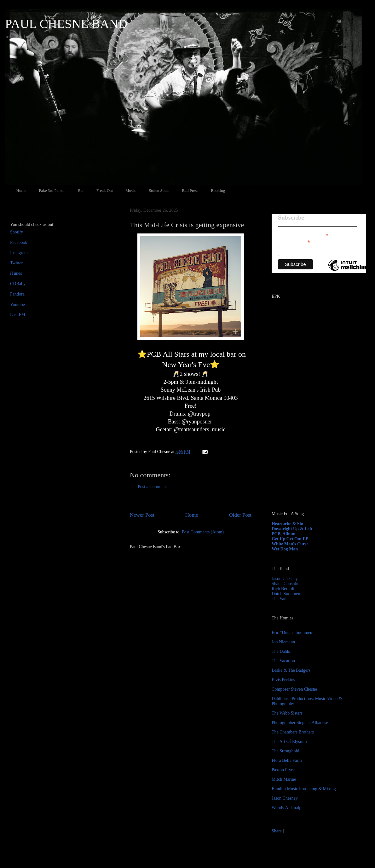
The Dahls (281, 651)
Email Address (294, 242)
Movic (130, 190)
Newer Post (142, 515)
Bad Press (190, 190)
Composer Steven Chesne (294, 689)
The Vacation (283, 660)
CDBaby (18, 283)
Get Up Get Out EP (290, 539)
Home (21, 190)
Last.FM (17, 314)
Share (277, 831)
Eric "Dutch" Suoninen (292, 632)
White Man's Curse (290, 544)
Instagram (19, 252)
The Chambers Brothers (293, 732)
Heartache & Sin (287, 523)
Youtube (17, 304)
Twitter (16, 263)
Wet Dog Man (285, 549)
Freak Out (104, 190)
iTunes (16, 273)
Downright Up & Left (292, 528)
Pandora (17, 294)
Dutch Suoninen (286, 593)
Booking (218, 190)
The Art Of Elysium (289, 741)
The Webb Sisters (287, 713)
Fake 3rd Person (52, 190)
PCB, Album (283, 534)
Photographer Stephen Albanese (300, 722)
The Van (279, 598)
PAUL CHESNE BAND (66, 24)
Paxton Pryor (283, 769)
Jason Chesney (285, 578)
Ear (81, 190)
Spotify (16, 232)
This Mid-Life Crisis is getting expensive (187, 225)
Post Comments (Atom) (203, 532)
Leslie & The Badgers (291, 670)
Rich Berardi (283, 588)
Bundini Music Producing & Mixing (304, 788)
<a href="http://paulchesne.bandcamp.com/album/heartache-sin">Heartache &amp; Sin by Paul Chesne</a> (311, 434)
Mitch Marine (284, 779)
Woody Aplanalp (286, 807)
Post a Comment (152, 486)
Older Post (240, 515)
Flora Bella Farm (287, 760)
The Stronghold (285, 751)
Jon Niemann (283, 642)
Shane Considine (287, 583)
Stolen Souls (159, 190)
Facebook (18, 242)
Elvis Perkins (283, 679)
